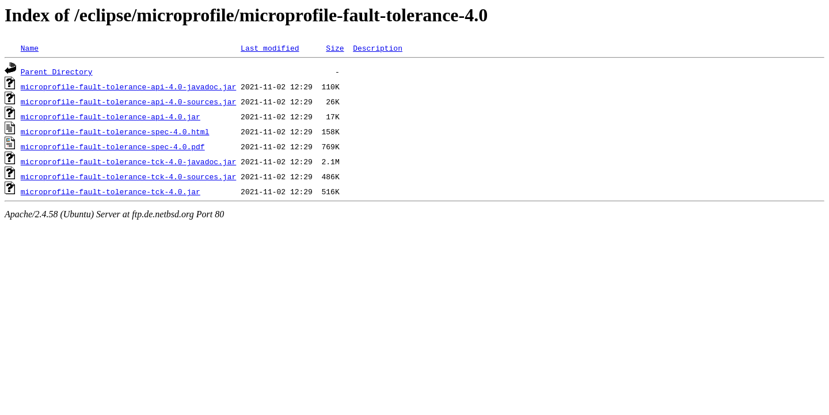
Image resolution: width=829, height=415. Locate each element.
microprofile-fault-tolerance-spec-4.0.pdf (113, 146)
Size (335, 48)
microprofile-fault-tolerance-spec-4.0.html (115, 131)
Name (30, 48)
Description (377, 48)
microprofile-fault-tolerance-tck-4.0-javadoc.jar (128, 161)
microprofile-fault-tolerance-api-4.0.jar (110, 116)
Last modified (270, 48)
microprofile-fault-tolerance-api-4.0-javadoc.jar (128, 86)
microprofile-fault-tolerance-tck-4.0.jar (110, 191)
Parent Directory (57, 71)
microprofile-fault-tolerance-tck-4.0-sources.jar (128, 176)
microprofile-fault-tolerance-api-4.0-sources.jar (128, 101)
